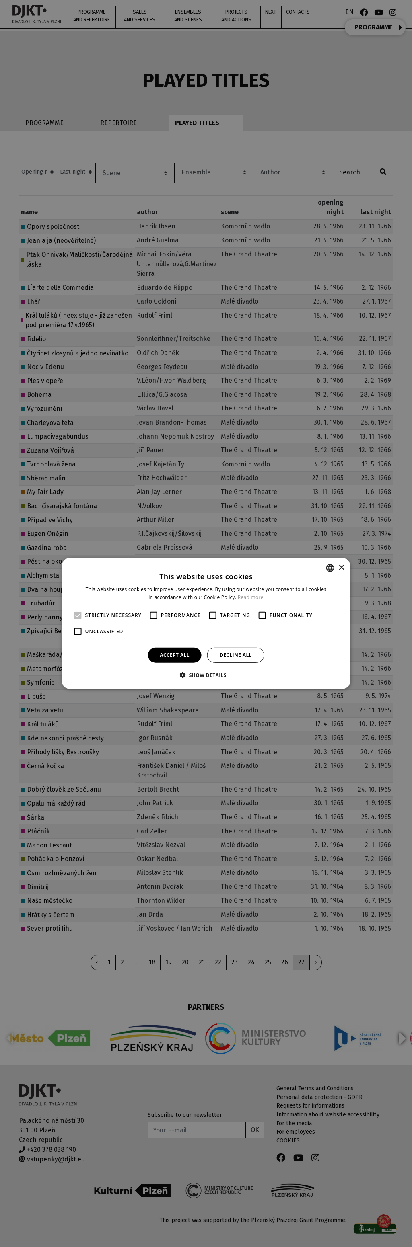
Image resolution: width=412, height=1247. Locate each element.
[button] (206, 675)
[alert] (206, 623)
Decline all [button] (236, 655)
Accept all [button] (175, 655)
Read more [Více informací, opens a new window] (251, 597)
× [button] (341, 567)
